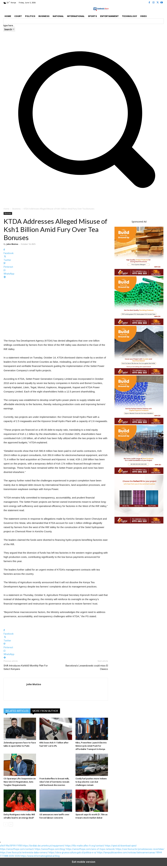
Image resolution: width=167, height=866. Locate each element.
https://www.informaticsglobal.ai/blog (40, 856)
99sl (7, 845)
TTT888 (4, 856)
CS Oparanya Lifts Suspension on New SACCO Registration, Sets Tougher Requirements (20, 781)
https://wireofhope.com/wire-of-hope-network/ (90, 849)
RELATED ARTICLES (17, 710)
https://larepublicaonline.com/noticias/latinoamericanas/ (126, 852)
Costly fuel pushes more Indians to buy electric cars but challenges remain (91, 781)
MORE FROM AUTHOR (45, 710)
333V (11, 856)
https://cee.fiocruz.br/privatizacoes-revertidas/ (140, 849)
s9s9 (2, 845)
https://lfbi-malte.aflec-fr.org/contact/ (85, 845)
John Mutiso (12, 244)
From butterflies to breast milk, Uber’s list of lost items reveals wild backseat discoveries (54, 781)
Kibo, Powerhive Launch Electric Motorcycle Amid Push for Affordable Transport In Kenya (91, 745)
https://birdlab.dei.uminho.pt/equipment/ (44, 845)
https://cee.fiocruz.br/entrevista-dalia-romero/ (24, 852)
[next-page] (11, 824)
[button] (83, 194)
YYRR (19, 845)
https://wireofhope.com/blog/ (50, 849)
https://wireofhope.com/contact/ (17, 849)
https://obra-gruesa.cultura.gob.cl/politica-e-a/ (73, 852)
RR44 (159, 852)
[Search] (9, 29)
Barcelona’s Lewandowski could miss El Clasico (87, 667)
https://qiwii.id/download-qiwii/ (121, 845)
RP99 (13, 845)
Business (16, 208)
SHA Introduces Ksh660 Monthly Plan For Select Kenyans (26, 667)
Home (6, 208)
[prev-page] (6, 824)
